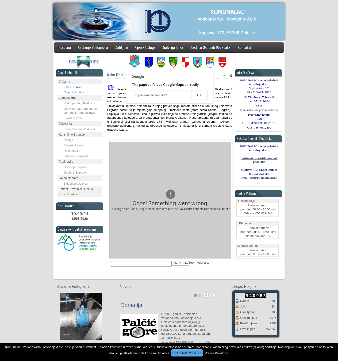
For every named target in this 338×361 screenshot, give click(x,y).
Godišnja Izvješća (76, 167)
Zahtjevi (121, 47)
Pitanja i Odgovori (76, 156)
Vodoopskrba (68, 97)
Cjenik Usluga (145, 47)
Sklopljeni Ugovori (76, 183)
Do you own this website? (150, 95)
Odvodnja (65, 123)
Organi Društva (74, 92)
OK (198, 95)
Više (208, 341)
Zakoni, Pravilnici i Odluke (76, 189)
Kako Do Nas (73, 87)
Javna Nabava (68, 178)
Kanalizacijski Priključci (79, 129)
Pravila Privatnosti (217, 353)
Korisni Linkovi (68, 194)
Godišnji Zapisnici (76, 172)
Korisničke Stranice (72, 134)
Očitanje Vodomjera (93, 47)
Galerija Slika (173, 47)
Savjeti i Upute (73, 145)
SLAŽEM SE (187, 353)
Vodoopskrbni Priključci (79, 103)
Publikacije (66, 161)
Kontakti (244, 47)
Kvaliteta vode (73, 118)
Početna (64, 47)
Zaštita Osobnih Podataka (210, 47)
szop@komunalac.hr (263, 177)
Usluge (68, 140)
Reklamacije (72, 150)
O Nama (64, 81)
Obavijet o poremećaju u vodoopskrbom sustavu (80, 110)
